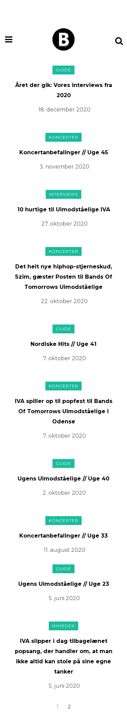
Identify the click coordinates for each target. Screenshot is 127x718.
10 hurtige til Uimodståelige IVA (63, 209)
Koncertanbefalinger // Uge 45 (63, 152)
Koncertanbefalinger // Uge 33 (63, 535)
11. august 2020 (64, 550)
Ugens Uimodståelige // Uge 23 (63, 584)
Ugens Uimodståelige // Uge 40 (63, 478)
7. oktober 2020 (64, 358)
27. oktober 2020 (64, 224)
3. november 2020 (64, 166)
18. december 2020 (64, 109)
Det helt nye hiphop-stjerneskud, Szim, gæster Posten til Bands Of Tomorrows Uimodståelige (63, 276)
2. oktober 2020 (64, 493)
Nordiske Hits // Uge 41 (63, 344)
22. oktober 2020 (64, 301)
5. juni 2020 (64, 598)
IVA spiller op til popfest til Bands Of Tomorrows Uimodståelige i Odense (63, 411)
